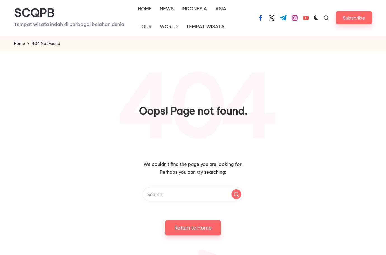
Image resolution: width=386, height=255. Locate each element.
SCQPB (34, 13)
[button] (354, 17)
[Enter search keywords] (193, 194)
